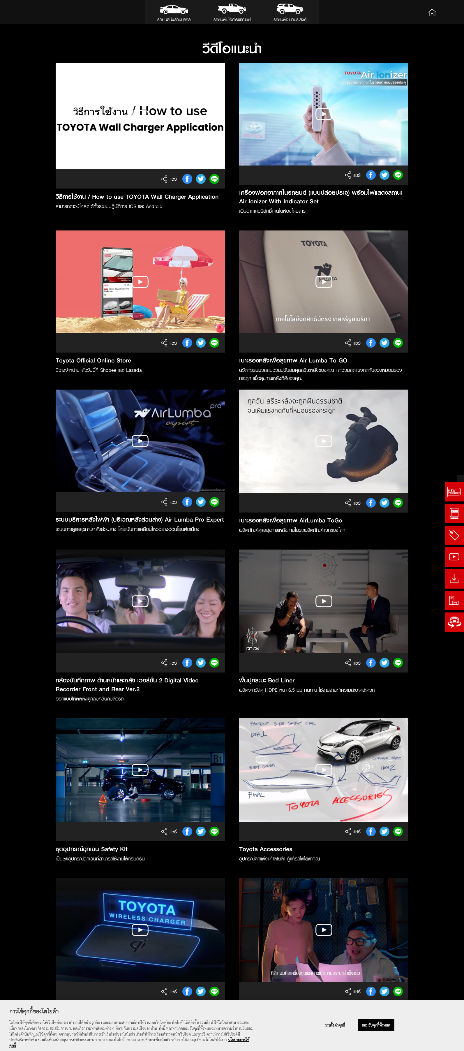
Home (432, 12)
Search (450, 12)
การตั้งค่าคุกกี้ (334, 1025)
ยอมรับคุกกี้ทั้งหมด (376, 1025)
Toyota (26, 12)
